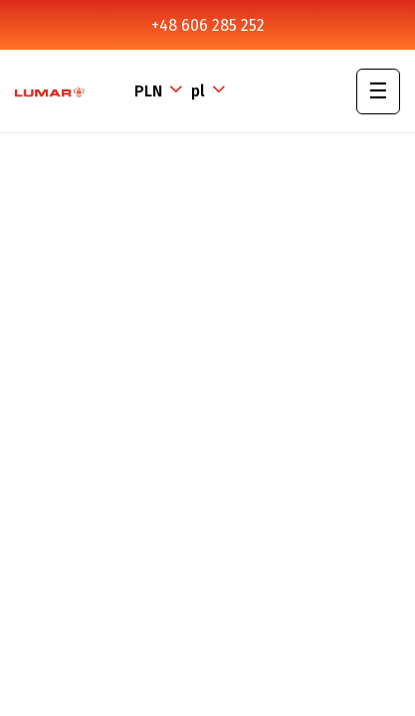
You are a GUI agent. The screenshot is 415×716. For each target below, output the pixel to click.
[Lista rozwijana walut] (160, 91)
